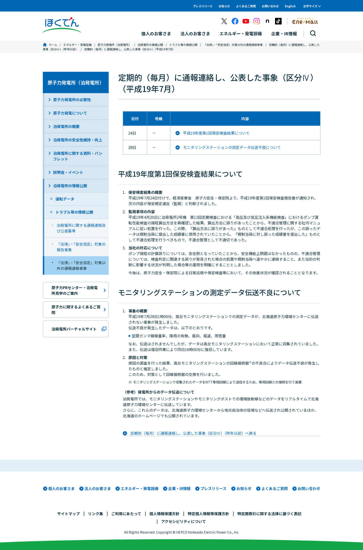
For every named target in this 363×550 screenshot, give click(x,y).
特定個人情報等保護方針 (208, 513)
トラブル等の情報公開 (183, 45)
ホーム (53, 45)
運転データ (65, 199)
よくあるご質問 (246, 6)
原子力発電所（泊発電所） (115, 45)
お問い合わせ (270, 6)
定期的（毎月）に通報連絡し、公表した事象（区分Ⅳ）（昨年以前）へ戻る (193, 433)
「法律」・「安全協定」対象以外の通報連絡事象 (233, 45)
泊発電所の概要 (66, 126)
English (290, 6)
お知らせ (224, 6)
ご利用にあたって (126, 513)
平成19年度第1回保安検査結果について (216, 133)
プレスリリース (202, 6)
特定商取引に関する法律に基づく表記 (269, 513)
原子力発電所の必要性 (72, 99)
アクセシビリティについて (183, 521)
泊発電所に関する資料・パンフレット (77, 156)
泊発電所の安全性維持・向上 (77, 140)
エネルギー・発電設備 (77, 45)
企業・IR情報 (179, 488)
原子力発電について (70, 113)
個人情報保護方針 (164, 513)
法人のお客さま (97, 488)
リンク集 (95, 513)
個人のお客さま (61, 488)
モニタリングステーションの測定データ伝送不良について (232, 147)
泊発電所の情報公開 (150, 45)
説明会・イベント (68, 172)
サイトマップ (68, 513)
